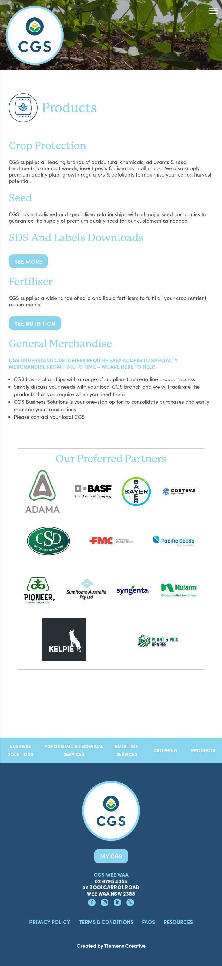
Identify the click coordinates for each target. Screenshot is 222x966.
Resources (178, 921)
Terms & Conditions (106, 921)
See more (28, 261)
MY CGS (111, 856)
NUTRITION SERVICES (126, 750)
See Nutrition (35, 323)
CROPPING (165, 750)
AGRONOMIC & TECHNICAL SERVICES (74, 750)
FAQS (148, 921)
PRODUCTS (203, 750)
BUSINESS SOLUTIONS (20, 750)
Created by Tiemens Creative (111, 945)
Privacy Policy (49, 921)
